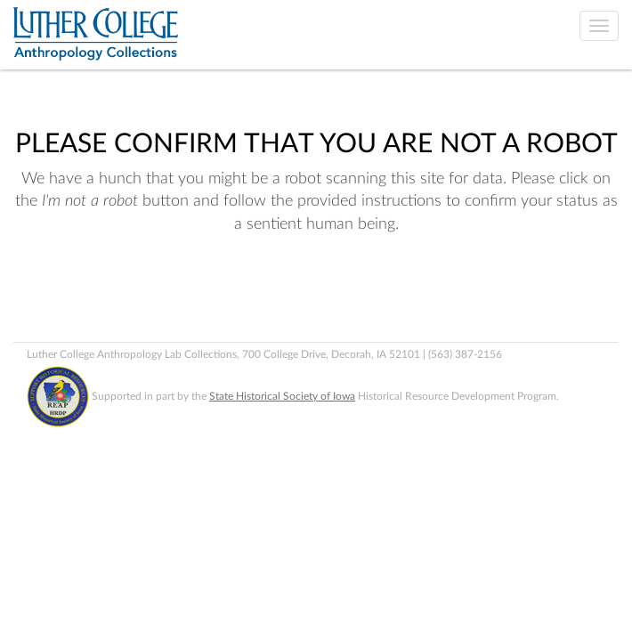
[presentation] (162, 293)
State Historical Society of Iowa (282, 396)
